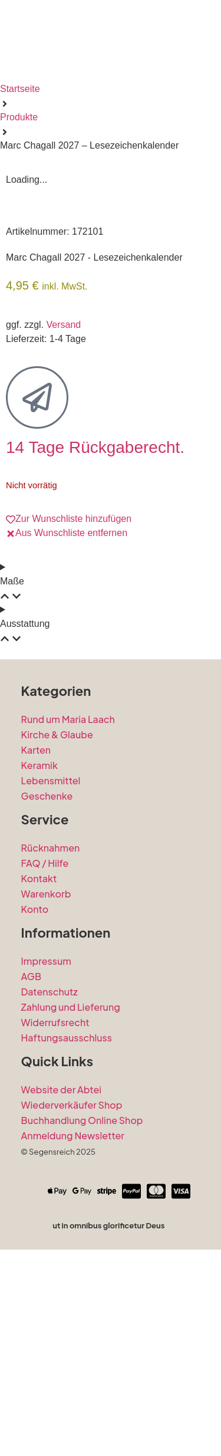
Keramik (39, 960)
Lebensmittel (51, 975)
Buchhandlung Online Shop (82, 1315)
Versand (63, 519)
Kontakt (39, 1073)
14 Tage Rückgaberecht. (95, 642)
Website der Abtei (61, 1284)
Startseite (20, 89)
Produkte (19, 117)
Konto (35, 1104)
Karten (36, 945)
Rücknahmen (50, 1043)
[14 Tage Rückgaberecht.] (37, 592)
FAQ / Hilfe (45, 1058)
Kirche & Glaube (57, 929)
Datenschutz (49, 1187)
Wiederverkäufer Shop (72, 1300)
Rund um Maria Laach (68, 914)
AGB (31, 1171)
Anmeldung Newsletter (72, 1330)
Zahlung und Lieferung (70, 1202)
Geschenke (47, 991)
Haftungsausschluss (66, 1233)
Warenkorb (46, 1089)
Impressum (46, 1156)
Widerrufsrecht (55, 1217)
